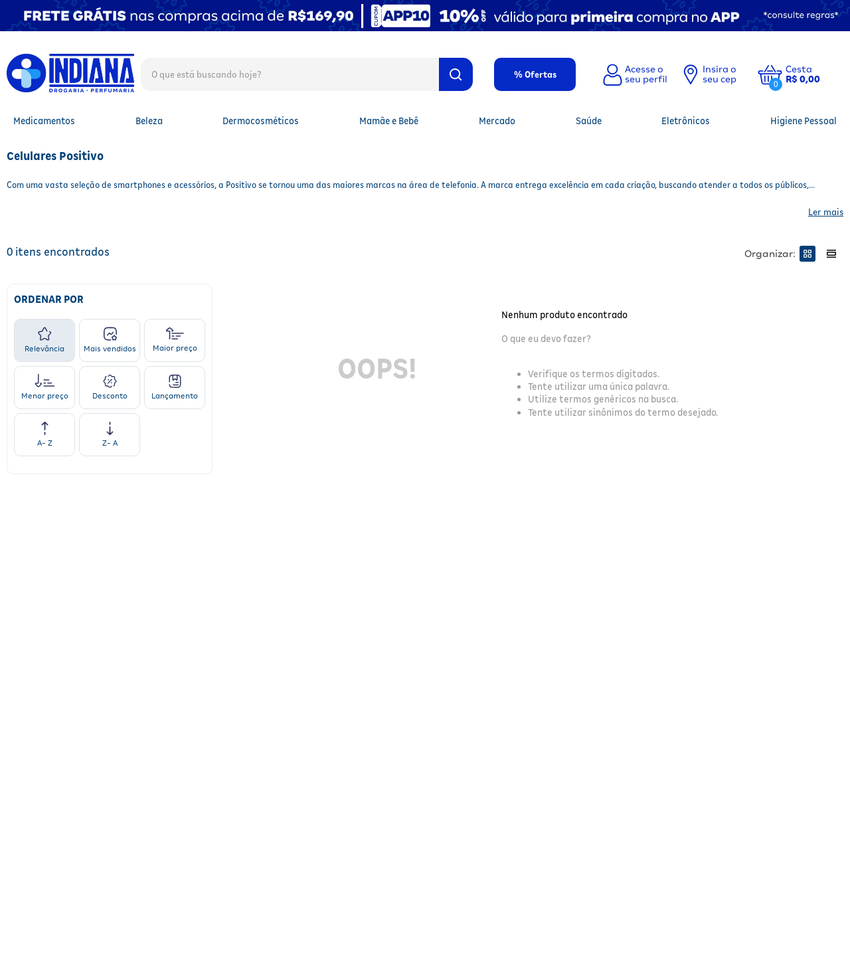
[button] (813, 74)
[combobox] (307, 74)
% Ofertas (535, 74)
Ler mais (825, 212)
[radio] (807, 253)
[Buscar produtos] (456, 74)
